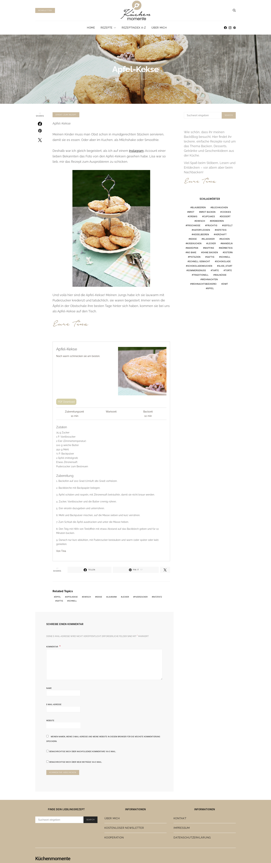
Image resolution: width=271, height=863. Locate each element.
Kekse (99, 597)
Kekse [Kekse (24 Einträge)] (193, 239)
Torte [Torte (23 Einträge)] (228, 270)
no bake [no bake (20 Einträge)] (192, 252)
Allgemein (121, 59)
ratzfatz (157, 597)
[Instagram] (230, 27)
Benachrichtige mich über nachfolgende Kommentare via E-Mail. (82, 751)
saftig (60, 601)
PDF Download (66, 401)
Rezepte (107, 27)
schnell (72, 601)
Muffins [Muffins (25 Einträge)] (209, 248)
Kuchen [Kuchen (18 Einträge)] (225, 239)
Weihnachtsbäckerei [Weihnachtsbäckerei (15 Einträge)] (204, 284)
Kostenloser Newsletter (124, 827)
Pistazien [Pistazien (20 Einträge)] (194, 257)
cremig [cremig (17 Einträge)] (193, 216)
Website (50, 721)
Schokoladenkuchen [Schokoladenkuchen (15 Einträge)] (199, 266)
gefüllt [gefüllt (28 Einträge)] (228, 225)
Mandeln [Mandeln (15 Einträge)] (227, 243)
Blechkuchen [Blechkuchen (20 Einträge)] (220, 207)
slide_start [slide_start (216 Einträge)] (225, 266)
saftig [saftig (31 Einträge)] (210, 257)
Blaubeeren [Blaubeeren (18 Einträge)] (199, 207)
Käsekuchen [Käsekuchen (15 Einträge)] (194, 243)
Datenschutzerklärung (192, 837)
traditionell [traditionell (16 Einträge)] (201, 275)
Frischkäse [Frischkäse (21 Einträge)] (193, 225)
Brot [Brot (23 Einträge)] (191, 212)
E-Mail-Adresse (54, 704)
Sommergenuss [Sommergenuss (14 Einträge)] (197, 270)
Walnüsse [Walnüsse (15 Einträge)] (220, 275)
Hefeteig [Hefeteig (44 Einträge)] (221, 230)
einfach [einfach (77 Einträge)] (200, 221)
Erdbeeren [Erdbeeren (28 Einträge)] (217, 221)
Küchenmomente (52, 858)
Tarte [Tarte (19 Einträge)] (215, 270)
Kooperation (114, 837)
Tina (143, 79)
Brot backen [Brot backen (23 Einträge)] (208, 212)
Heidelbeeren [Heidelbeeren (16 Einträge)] (201, 234)
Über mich (159, 27)
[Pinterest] (234, 27)
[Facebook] (225, 27)
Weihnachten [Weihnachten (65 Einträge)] (210, 279)
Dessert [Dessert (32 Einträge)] (226, 216)
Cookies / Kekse (136, 59)
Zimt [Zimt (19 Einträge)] (225, 284)
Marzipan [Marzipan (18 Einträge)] (192, 248)
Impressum (182, 827)
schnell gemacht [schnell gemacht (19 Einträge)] (199, 261)
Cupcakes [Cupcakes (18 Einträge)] (209, 216)
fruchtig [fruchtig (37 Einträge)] (212, 225)
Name (49, 688)
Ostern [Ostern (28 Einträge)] (228, 252)
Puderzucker (141, 597)
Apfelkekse (72, 597)
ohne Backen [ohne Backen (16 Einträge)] (210, 252)
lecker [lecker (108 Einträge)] (212, 243)
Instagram (136, 151)
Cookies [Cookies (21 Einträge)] (226, 212)
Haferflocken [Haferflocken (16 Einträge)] (201, 230)
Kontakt (180, 818)
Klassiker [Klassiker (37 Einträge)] (209, 239)
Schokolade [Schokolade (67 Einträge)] (223, 261)
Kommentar (52, 647)
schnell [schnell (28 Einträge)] (225, 257)
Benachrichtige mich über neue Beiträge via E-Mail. (75, 762)
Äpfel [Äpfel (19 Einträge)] (210, 288)
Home (91, 27)
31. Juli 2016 (131, 79)
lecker (125, 597)
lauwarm (112, 597)
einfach (87, 597)
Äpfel (58, 597)
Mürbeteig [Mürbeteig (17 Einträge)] (226, 248)
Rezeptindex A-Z (134, 27)
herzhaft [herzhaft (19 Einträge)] (221, 234)
